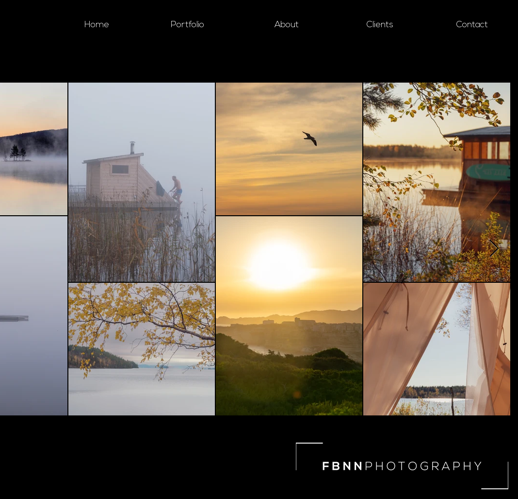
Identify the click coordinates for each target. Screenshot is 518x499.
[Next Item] (494, 249)
